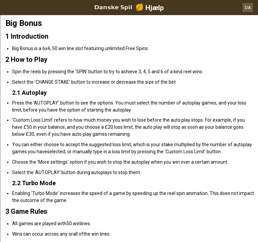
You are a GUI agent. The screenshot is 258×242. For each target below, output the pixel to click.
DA (248, 7)
